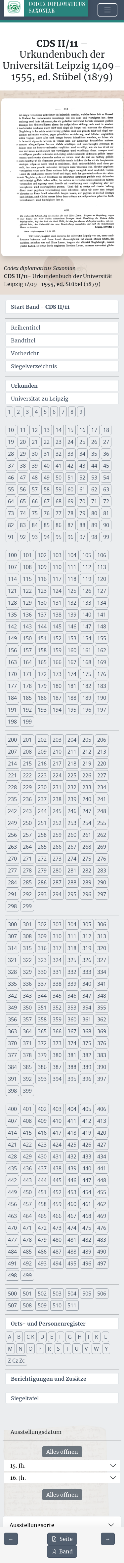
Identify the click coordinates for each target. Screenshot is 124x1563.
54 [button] (106, 477)
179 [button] (42, 686)
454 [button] (86, 1192)
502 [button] (42, 1293)
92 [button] (23, 537)
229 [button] (27, 787)
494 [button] (57, 1263)
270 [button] (12, 858)
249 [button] (12, 823)
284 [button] (12, 882)
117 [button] (57, 579)
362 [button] (101, 1019)
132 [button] (71, 602)
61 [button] (82, 489)
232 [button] (71, 787)
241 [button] (101, 799)
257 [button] (27, 834)
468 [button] (86, 1216)
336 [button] (27, 983)
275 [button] (86, 858)
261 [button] (86, 834)
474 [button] (71, 1227)
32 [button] (59, 453)
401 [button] (27, 1109)
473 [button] (57, 1227)
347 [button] (86, 995)
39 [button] (35, 465)
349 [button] (12, 1007)
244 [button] (42, 811)
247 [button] (86, 811)
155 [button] (101, 638)
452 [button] (57, 1192)
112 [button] (86, 567)
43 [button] (82, 465)
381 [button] (71, 1055)
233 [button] (86, 787)
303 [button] (57, 924)
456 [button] (12, 1204)
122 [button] (27, 590)
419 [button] (86, 1132)
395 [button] (71, 1079)
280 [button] (57, 870)
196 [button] (86, 709)
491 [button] (12, 1263)
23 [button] (59, 441)
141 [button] (101, 614)
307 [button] (12, 936)
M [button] (10, 1348)
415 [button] (27, 1132)
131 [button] (57, 602)
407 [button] (12, 1120)
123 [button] (42, 590)
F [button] (60, 1336)
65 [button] (23, 501)
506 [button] (101, 1293)
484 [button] (12, 1251)
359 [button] (57, 1019)
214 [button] (12, 763)
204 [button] (71, 739)
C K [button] (30, 1336)
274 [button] (71, 858)
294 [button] (57, 894)
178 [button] (27, 686)
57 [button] (35, 489)
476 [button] (101, 1227)
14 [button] (59, 430)
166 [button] (57, 662)
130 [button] (42, 602)
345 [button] (57, 995)
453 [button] (71, 1192)
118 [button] (71, 579)
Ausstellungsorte (32, 1525)
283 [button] (101, 870)
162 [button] (101, 650)
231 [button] (57, 787)
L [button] (105, 1336)
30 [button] (35, 453)
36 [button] (106, 453)
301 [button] (27, 924)
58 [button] (47, 489)
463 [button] (12, 1216)
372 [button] (42, 1043)
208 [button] (27, 751)
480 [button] (57, 1239)
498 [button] (12, 1275)
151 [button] (42, 638)
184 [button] (12, 697)
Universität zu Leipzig (39, 398)
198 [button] (12, 721)
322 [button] (27, 960)
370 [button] (12, 1043)
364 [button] (27, 1031)
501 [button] (27, 1293)
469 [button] (101, 1216)
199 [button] (27, 721)
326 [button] (86, 960)
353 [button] (71, 1007)
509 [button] (42, 1305)
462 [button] (101, 1204)
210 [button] (57, 751)
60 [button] (70, 489)
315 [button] (27, 948)
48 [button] (35, 477)
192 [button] (27, 709)
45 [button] (106, 465)
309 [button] (42, 936)
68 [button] (59, 501)
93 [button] (35, 537)
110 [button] (57, 567)
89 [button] (94, 525)
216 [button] (42, 763)
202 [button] (42, 739)
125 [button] (71, 590)
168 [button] (86, 662)
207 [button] (12, 751)
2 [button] (18, 411)
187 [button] (57, 697)
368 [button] (86, 1031)
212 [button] (86, 751)
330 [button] (42, 972)
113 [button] (101, 567)
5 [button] (45, 411)
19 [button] (11, 441)
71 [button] (94, 501)
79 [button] (82, 513)
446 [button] (71, 1180)
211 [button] (71, 751)
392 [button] (27, 1079)
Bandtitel (23, 340)
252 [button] (57, 823)
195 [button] (71, 709)
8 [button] (71, 411)
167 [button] (71, 662)
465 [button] (42, 1216)
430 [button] (42, 1156)
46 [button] (11, 477)
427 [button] (101, 1144)
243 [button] (27, 811)
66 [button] (35, 501)
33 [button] (70, 453)
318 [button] (71, 948)
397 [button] (101, 1079)
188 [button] (71, 697)
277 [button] (12, 870)
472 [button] (42, 1227)
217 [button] (57, 763)
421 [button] (12, 1144)
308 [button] (27, 936)
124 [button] (57, 590)
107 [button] (12, 567)
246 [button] (71, 811)
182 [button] (86, 686)
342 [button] (12, 995)
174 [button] (71, 674)
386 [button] (42, 1067)
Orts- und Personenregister (48, 1323)
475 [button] (86, 1227)
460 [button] (71, 1204)
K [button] (96, 1336)
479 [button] (42, 1239)
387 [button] (57, 1067)
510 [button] (57, 1305)
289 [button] (86, 882)
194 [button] (57, 709)
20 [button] (23, 441)
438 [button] (57, 1168)
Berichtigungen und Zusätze (48, 1378)
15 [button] (70, 430)
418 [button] (71, 1132)
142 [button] (12, 626)
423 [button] (42, 1144)
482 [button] (86, 1239)
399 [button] (27, 1090)
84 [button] (35, 525)
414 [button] (12, 1132)
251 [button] (42, 823)
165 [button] (42, 662)
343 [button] (27, 995)
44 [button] (94, 465)
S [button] (58, 1348)
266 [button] (57, 846)
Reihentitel (25, 327)
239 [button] (71, 799)
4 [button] (36, 411)
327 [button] (101, 960)
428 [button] (12, 1156)
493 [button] (42, 1263)
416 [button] (42, 1132)
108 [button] (27, 567)
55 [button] (11, 489)
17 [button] (94, 430)
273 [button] (57, 858)
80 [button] (94, 513)
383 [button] (101, 1055)
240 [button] (86, 799)
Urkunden (24, 385)
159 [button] (57, 650)
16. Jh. (18, 1477)
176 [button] (101, 674)
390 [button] (101, 1067)
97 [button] (82, 537)
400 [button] (12, 1109)
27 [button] (106, 441)
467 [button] (71, 1216)
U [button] (77, 1348)
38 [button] (23, 465)
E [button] (51, 1336)
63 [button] (106, 489)
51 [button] (70, 477)
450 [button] (27, 1192)
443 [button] (27, 1180)
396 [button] (86, 1079)
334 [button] (101, 972)
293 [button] (42, 894)
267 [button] (71, 846)
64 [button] (11, 501)
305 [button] (86, 924)
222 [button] (27, 775)
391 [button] (12, 1079)
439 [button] (71, 1168)
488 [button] (71, 1251)
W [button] (96, 1348)
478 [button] (27, 1239)
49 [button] (47, 477)
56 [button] (23, 489)
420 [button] (101, 1132)
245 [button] (57, 811)
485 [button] (27, 1251)
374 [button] (71, 1043)
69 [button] (70, 501)
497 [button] (101, 1263)
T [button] (67, 1348)
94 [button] (47, 537)
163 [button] (12, 662)
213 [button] (101, 751)
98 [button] (94, 537)
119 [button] (86, 579)
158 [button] (42, 650)
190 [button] (101, 697)
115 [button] (27, 579)
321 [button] (12, 960)
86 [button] (59, 525)
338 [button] (57, 983)
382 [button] (86, 1055)
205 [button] (86, 739)
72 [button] (106, 501)
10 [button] (11, 430)
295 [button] (71, 894)
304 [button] (71, 924)
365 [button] (42, 1031)
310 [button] (57, 936)
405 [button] (86, 1109)
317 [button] (57, 948)
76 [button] (47, 513)
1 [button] (9, 411)
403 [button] (57, 1109)
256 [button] (12, 834)
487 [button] (57, 1251)
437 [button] (42, 1168)
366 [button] (57, 1031)
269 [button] (101, 846)
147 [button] (86, 626)
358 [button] (42, 1019)
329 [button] (27, 972)
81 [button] (106, 513)
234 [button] (101, 787)
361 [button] (86, 1019)
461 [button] (86, 1204)
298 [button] (12, 906)
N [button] (20, 1348)
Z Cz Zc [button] (16, 1360)
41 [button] (59, 465)
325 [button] (71, 960)
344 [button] (42, 995)
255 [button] (101, 823)
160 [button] (71, 650)
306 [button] (101, 924)
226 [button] (86, 775)
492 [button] (27, 1263)
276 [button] (101, 858)
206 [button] (101, 739)
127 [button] (101, 590)
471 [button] (27, 1227)
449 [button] (12, 1192)
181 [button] (71, 686)
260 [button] (71, 834)
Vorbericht (25, 353)
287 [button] (57, 882)
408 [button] (27, 1120)
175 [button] (86, 674)
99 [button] (106, 537)
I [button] (88, 1336)
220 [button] (101, 763)
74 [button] (23, 513)
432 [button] (71, 1156)
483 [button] (101, 1239)
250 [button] (27, 823)
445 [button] (57, 1180)
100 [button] (12, 555)
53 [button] (94, 477)
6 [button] (54, 411)
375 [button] (86, 1043)
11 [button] (23, 430)
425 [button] (71, 1144)
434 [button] (101, 1156)
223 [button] (42, 775)
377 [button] (12, 1055)
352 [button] (57, 1007)
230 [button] (42, 787)
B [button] (19, 1336)
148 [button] (101, 626)
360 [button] (71, 1019)
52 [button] (82, 477)
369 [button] (101, 1031)
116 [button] (42, 579)
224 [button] (57, 775)
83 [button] (23, 525)
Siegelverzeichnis (34, 366)
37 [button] (11, 465)
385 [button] (27, 1067)
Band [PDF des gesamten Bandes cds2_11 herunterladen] (62, 1551)
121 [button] (12, 590)
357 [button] (27, 1019)
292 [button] (27, 894)
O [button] (30, 1348)
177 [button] (12, 686)
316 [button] (42, 948)
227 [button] (101, 775)
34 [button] (82, 453)
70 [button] (82, 501)
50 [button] (59, 477)
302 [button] (42, 924)
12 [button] (35, 430)
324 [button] (57, 960)
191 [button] (12, 709)
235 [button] (12, 799)
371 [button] (27, 1043)
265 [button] (42, 846)
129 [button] (27, 602)
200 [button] (12, 739)
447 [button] (86, 1180)
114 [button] (12, 579)
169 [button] (101, 662)
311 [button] (71, 936)
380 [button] (57, 1055)
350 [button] (27, 1007)
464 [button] (27, 1216)
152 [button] (57, 638)
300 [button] (12, 924)
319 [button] (86, 948)
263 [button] (12, 846)
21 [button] (35, 441)
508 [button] (27, 1305)
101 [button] (27, 555)
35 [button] (94, 453)
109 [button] (42, 567)
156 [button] (12, 650)
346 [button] (71, 995)
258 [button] (42, 834)
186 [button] (42, 697)
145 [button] (57, 626)
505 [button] (86, 1293)
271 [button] (27, 858)
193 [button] (42, 709)
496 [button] (86, 1263)
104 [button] (71, 555)
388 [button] (71, 1067)
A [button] (9, 1336)
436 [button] (27, 1168)
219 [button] (86, 763)
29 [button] (23, 453)
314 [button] (12, 948)
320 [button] (101, 948)
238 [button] (57, 799)
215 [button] (27, 763)
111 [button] (71, 567)
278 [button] (27, 870)
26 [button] (94, 441)
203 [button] (57, 739)
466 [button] (57, 1216)
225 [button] (71, 775)
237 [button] (42, 799)
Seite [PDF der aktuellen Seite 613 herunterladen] (62, 1539)
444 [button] (42, 1180)
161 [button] (86, 650)
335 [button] (12, 983)
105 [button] (86, 555)
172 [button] (42, 674)
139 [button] (71, 614)
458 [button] (42, 1204)
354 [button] (86, 1007)
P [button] (40, 1348)
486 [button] (42, 1251)
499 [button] (27, 1275)
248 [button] (101, 811)
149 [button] (12, 638)
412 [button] (86, 1120)
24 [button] (70, 441)
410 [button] (57, 1120)
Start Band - (40, 306)
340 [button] (86, 983)
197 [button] (101, 709)
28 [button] (11, 453)
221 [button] (12, 775)
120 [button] (101, 579)
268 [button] (86, 846)
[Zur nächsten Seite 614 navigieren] (108, 1539)
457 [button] (27, 1204)
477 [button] (12, 1239)
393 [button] (42, 1079)
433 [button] (86, 1156)
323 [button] (42, 960)
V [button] (86, 1348)
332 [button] (71, 972)
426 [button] (86, 1144)
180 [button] (57, 686)
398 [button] (12, 1090)
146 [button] (71, 626)
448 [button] (101, 1180)
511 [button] (71, 1305)
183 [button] (101, 686)
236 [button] (27, 799)
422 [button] (27, 1144)
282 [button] (86, 870)
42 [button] (70, 465)
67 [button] (47, 501)
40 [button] (47, 465)
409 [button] (42, 1120)
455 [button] (101, 1192)
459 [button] (57, 1204)
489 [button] (86, 1251)
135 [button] (12, 614)
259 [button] (57, 834)
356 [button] (12, 1019)
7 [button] (63, 411)
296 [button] (86, 894)
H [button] (80, 1336)
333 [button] (86, 972)
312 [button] (86, 936)
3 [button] (27, 411)
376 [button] (101, 1043)
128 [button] (12, 602)
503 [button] (57, 1293)
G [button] (70, 1336)
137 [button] (42, 614)
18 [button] (106, 430)
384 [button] (12, 1067)
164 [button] (27, 662)
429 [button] (27, 1156)
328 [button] (12, 972)
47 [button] (23, 477)
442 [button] (12, 1180)
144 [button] (42, 626)
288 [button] (71, 882)
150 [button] (27, 638)
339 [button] (71, 983)
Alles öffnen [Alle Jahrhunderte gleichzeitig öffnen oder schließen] (62, 1451)
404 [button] (71, 1109)
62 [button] (94, 489)
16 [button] (82, 430)
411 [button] (71, 1120)
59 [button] (59, 489)
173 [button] (57, 674)
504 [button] (71, 1293)
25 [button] (82, 441)
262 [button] (101, 834)
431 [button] (57, 1156)
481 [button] (71, 1239)
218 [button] (71, 763)
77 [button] (59, 513)
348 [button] (101, 995)
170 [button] (12, 674)
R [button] (49, 1348)
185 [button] (27, 697)
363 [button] (12, 1031)
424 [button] (57, 1144)
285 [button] (27, 882)
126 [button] (86, 590)
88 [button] (82, 525)
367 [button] (71, 1031)
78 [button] (70, 513)
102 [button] (42, 555)
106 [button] (101, 555)
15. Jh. (17, 1465)
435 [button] (12, 1168)
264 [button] (27, 846)
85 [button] (47, 525)
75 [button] (35, 513)
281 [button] (71, 870)
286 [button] (42, 882)
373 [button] (57, 1043)
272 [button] (42, 858)
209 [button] (42, 751)
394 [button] (57, 1079)
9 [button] (80, 411)
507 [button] (12, 1305)
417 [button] (57, 1132)
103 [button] (57, 555)
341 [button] (101, 983)
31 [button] (47, 453)
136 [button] (27, 614)
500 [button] (12, 1293)
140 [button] (86, 614)
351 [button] (42, 1007)
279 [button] (42, 870)
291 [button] (12, 894)
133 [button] (86, 602)
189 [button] (86, 697)
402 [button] (42, 1109)
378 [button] (27, 1055)
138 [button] (57, 614)
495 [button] (71, 1263)
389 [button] (86, 1067)
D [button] (42, 1336)
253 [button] (71, 823)
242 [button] (12, 811)
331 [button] (57, 972)
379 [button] (42, 1055)
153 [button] (71, 638)
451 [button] (42, 1192)
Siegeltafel (25, 1398)
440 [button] (86, 1168)
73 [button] (11, 513)
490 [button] (101, 1251)
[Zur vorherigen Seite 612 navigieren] (11, 1539)
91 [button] (11, 537)
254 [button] (86, 823)
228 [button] (12, 787)
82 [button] (11, 525)
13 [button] (47, 430)
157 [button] (27, 650)
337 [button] (42, 983)
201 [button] (27, 739)
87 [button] (70, 525)
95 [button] (59, 537)
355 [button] (101, 1007)
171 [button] (27, 674)
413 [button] (101, 1120)
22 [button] (47, 441)
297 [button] (101, 894)
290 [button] (101, 882)
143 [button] (27, 626)
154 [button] (86, 638)
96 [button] (70, 537)
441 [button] (101, 1168)
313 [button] (101, 936)
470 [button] (12, 1227)
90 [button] (106, 525)
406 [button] (101, 1109)
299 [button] (27, 906)
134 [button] (101, 602)
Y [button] (106, 1348)
